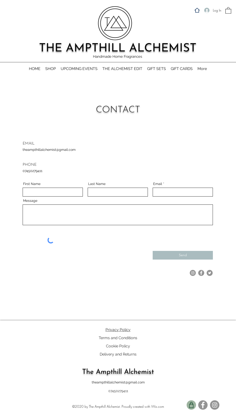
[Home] (197, 10)
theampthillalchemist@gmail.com (49, 150)
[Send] (183, 255)
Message (30, 200)
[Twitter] (210, 273)
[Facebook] (201, 273)
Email (157, 183)
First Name (31, 183)
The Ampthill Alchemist (118, 372)
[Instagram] (193, 273)
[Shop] (191, 405)
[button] (228, 10)
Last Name (96, 183)
